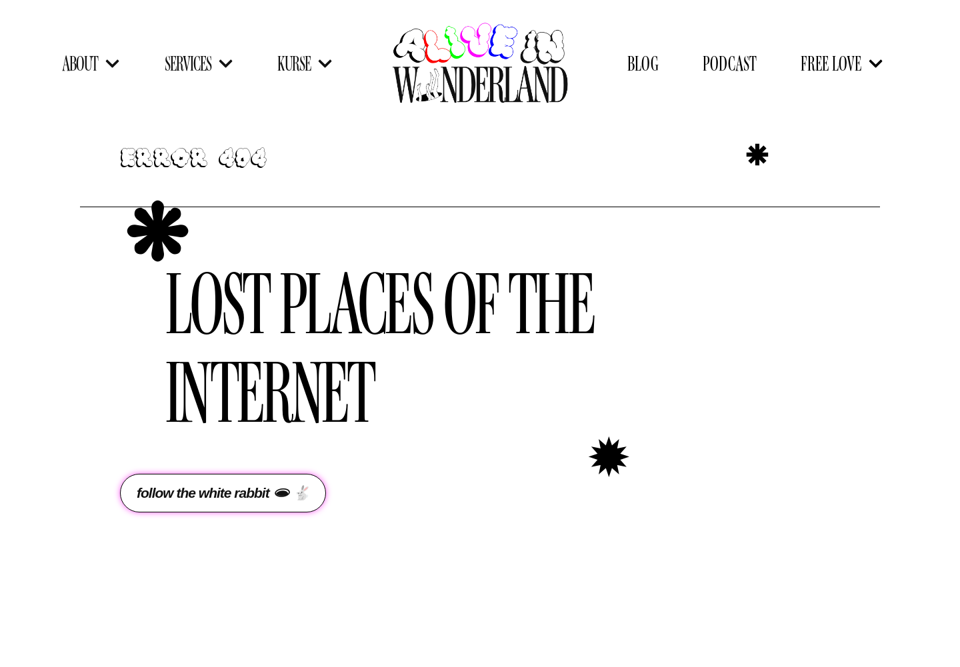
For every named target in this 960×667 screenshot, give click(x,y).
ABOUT (91, 63)
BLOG (643, 63)
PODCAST (730, 63)
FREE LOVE (842, 63)
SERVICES (199, 63)
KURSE (305, 63)
